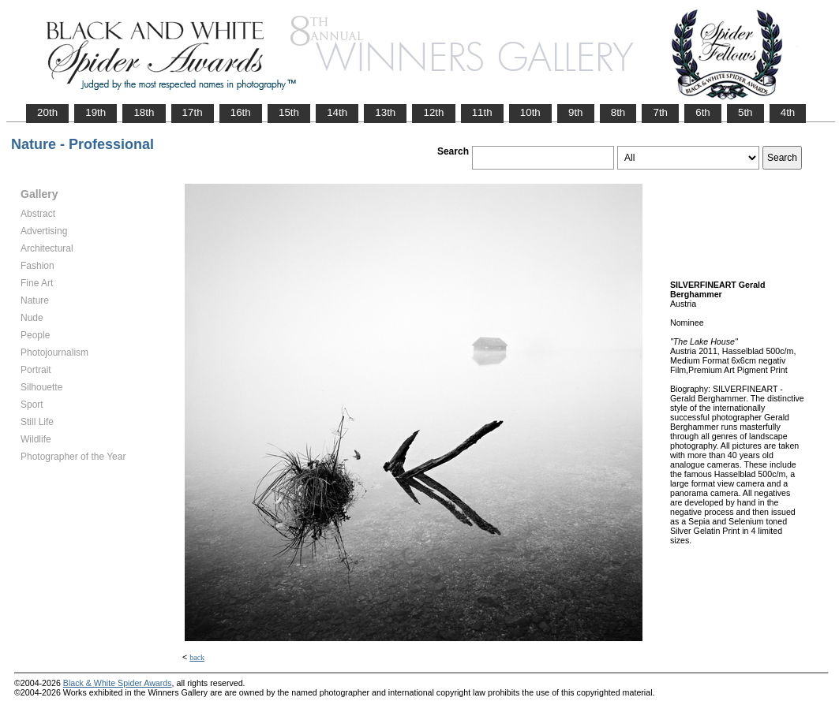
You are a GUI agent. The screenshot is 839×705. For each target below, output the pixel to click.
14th (337, 112)
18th (144, 112)
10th (530, 112)
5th (745, 112)
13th (385, 112)
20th (47, 112)
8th (618, 112)
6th (703, 112)
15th (289, 112)
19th (95, 112)
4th (788, 112)
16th (241, 112)
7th (660, 112)
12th (433, 112)
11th (482, 112)
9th (576, 112)
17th (193, 112)
